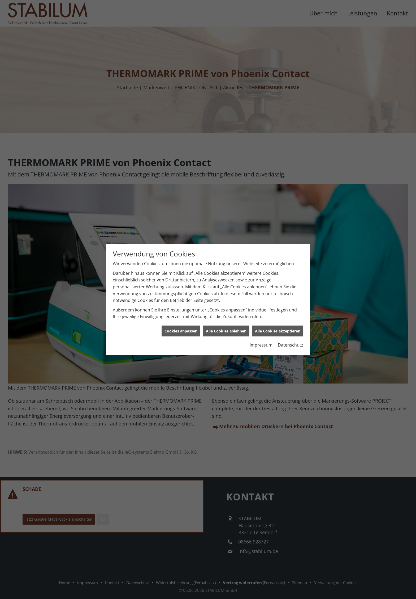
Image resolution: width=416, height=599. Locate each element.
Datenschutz (290, 325)
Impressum (261, 325)
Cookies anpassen (180, 310)
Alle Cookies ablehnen (226, 310)
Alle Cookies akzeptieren (277, 310)
